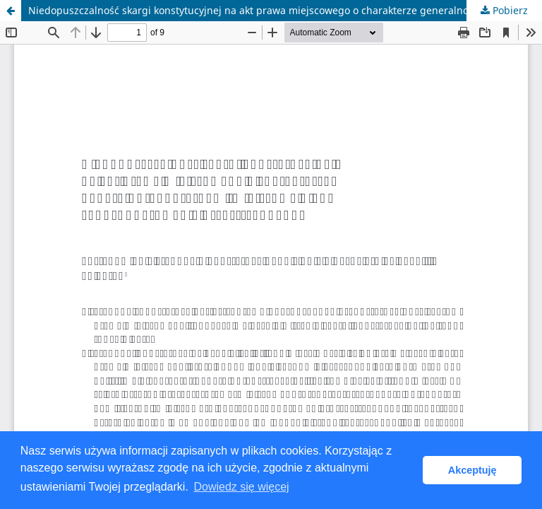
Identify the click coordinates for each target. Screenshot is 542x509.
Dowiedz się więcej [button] (241, 487)
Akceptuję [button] (472, 470)
